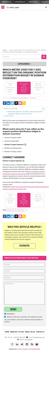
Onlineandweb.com (20, 1)
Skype (24, 340)
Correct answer (9, 116)
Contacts (40, 332)
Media (27, 332)
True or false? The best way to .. (24, 203)
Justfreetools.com (6, 1)
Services (13, 332)
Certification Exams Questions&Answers (20, 98)
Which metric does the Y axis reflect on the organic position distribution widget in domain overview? (25, 113)
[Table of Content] (43, 108)
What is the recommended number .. (38, 86)
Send (13, 309)
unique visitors (11, 210)
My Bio (21, 332)
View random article (24, 197)
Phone (15, 337)
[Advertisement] (16, 27)
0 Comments (33, 98)
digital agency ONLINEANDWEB (28, 349)
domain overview (20, 210)
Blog (33, 332)
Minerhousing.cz (33, 1)
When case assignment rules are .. (23, 90)
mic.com (13, 7)
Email (35, 337)
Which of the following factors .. (10, 87)
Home (5, 50)
